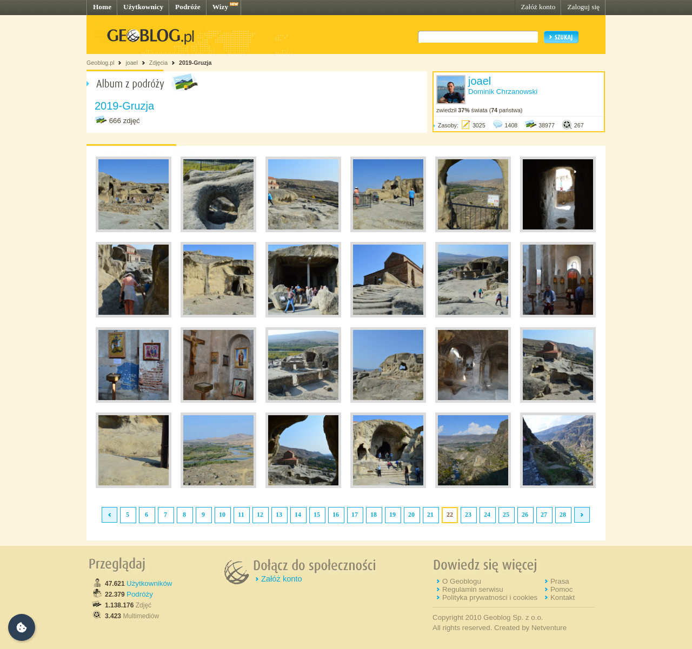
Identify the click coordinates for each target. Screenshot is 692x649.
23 (468, 514)
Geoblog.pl (100, 62)
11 (241, 514)
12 (260, 514)
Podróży (140, 594)
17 (354, 514)
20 (411, 514)
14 (298, 514)
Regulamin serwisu (472, 589)
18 (373, 514)
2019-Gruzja (195, 62)
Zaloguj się (583, 7)
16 (335, 514)
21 (430, 514)
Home (102, 7)
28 (563, 514)
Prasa (559, 581)
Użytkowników (149, 583)
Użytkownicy (143, 7)
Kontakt (562, 597)
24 (487, 514)
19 (392, 514)
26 (525, 514)
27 (544, 514)
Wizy (220, 7)
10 (222, 514)
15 (317, 514)
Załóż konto (538, 7)
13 (279, 514)
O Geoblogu (461, 581)
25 (506, 514)
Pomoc (561, 589)
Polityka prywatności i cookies (489, 597)
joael (131, 62)
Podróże (188, 7)
